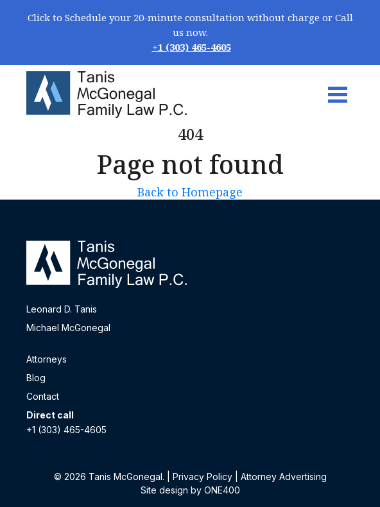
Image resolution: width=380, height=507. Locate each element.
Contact (42, 396)
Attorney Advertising (284, 476)
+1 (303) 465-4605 (191, 46)
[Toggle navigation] (338, 94)
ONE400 (222, 490)
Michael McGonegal (68, 327)
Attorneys (46, 359)
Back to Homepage (190, 192)
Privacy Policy (202, 476)
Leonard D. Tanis (61, 309)
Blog (36, 377)
